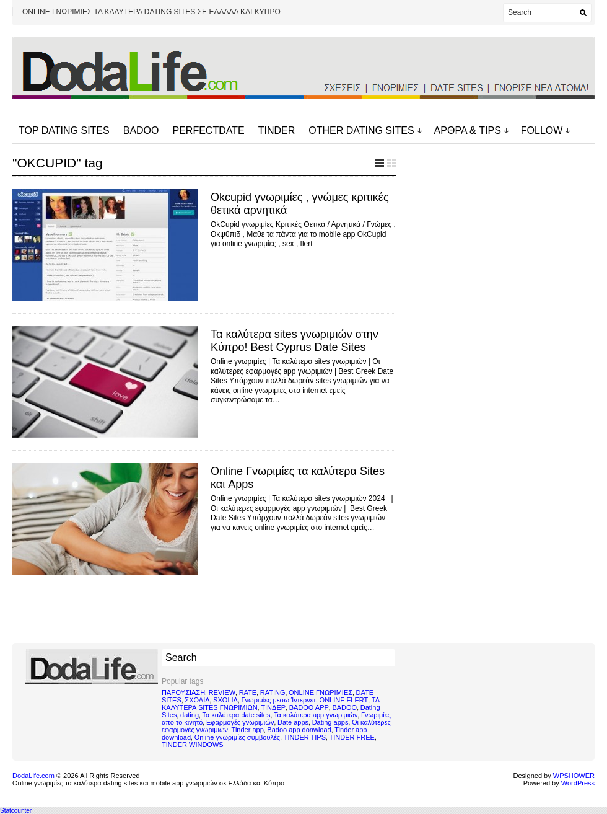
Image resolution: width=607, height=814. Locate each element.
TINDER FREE (352, 737)
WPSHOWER (574, 775)
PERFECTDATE (209, 130)
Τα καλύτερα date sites (237, 715)
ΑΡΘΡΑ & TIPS (467, 130)
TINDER (276, 130)
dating (189, 715)
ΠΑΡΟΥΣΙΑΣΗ (183, 692)
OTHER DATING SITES (361, 130)
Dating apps (330, 722)
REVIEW (222, 692)
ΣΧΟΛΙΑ (197, 700)
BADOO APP (309, 707)
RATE (248, 692)
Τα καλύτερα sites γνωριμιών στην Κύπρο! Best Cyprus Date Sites (294, 340)
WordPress (578, 783)
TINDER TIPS (305, 737)
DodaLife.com (33, 775)
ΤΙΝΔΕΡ (273, 707)
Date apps (292, 722)
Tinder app (248, 729)
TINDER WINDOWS (193, 744)
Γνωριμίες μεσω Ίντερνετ (278, 700)
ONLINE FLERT (344, 700)
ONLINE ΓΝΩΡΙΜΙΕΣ (320, 692)
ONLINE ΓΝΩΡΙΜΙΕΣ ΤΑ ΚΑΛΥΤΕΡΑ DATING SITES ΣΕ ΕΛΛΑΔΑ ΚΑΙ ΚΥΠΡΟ (151, 11)
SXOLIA (225, 700)
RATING (273, 692)
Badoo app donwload (299, 729)
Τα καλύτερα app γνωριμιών (315, 715)
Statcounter (16, 810)
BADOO (141, 130)
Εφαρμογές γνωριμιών (240, 722)
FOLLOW (542, 130)
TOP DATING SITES (64, 130)
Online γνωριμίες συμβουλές (237, 737)
